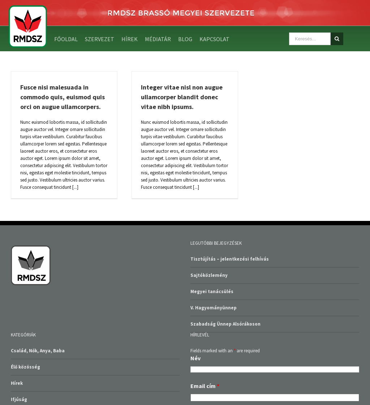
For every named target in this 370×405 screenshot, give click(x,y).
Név (195, 358)
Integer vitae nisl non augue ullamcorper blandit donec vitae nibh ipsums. (182, 97)
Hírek (17, 383)
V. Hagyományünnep (213, 308)
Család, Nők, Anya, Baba (38, 351)
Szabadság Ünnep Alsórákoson (225, 324)
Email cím (204, 385)
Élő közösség (25, 367)
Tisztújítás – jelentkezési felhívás (229, 259)
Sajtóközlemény (209, 275)
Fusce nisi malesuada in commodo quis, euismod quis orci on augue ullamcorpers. (62, 97)
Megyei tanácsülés (211, 291)
